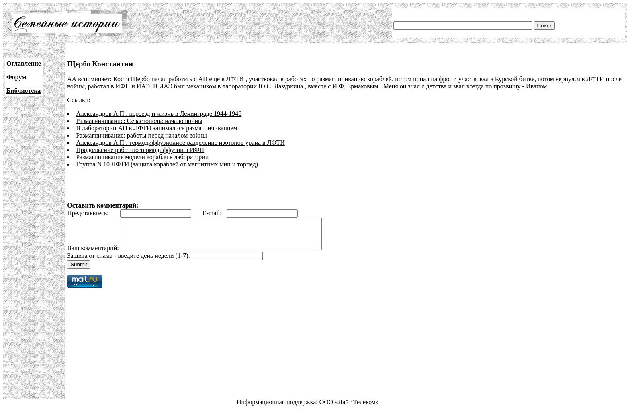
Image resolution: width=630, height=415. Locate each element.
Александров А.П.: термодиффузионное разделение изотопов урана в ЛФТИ (180, 142)
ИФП (123, 86)
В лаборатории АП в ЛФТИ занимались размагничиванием (156, 128)
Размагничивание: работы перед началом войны (141, 135)
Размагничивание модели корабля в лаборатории (142, 157)
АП (203, 79)
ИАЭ (165, 86)
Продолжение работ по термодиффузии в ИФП (140, 149)
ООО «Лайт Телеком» (349, 408)
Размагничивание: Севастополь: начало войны (139, 120)
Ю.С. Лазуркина (280, 86)
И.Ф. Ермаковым (355, 86)
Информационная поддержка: (278, 408)
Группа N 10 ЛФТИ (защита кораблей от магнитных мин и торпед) (167, 164)
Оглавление (23, 63)
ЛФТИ (235, 79)
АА (71, 79)
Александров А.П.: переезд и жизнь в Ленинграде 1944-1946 (158, 113)
